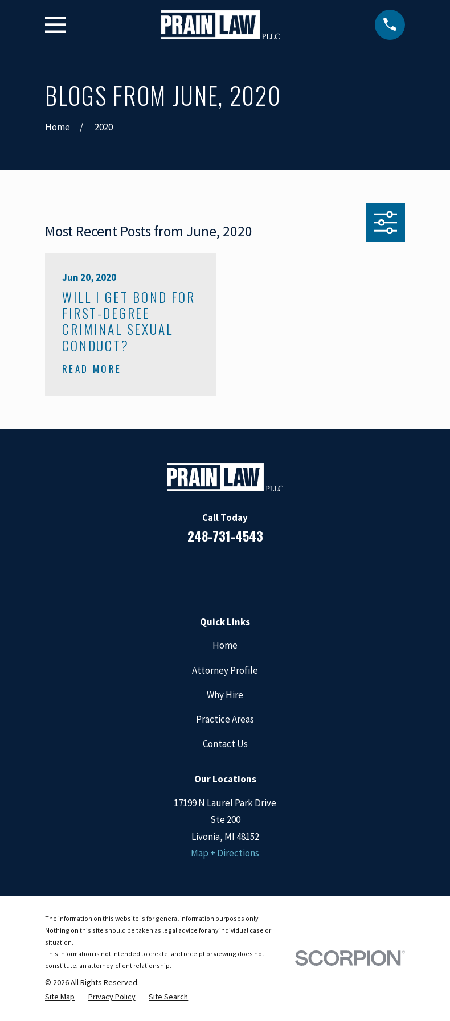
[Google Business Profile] (240, 573)
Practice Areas (225, 719)
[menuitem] (60, 997)
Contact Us (225, 743)
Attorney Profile (225, 670)
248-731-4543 (225, 536)
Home (225, 645)
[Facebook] (179, 573)
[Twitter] (271, 573)
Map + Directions (225, 853)
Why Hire (225, 694)
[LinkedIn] (209, 573)
